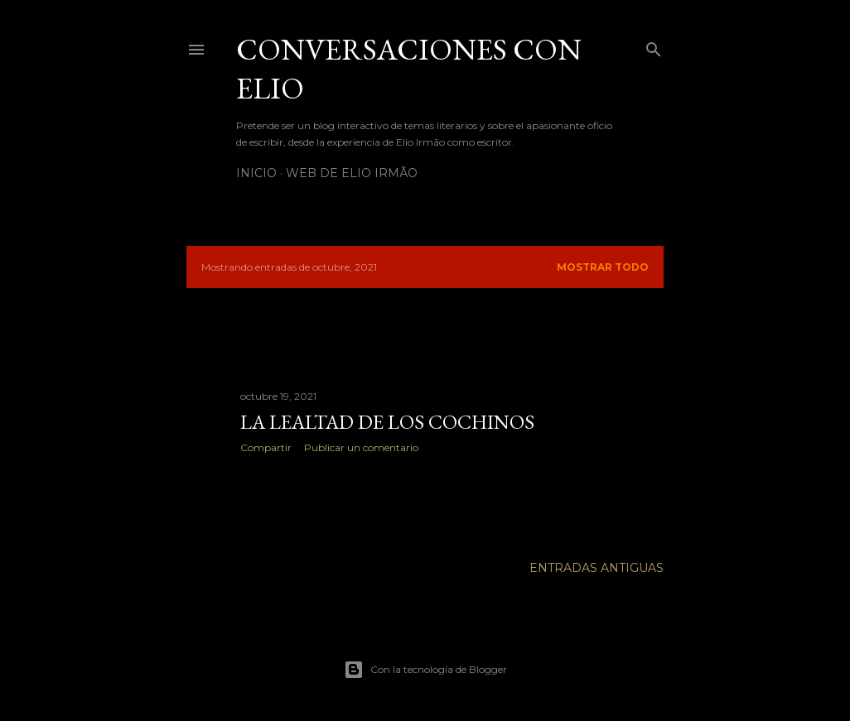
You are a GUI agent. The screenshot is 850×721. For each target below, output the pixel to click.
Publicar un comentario (361, 447)
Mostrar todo (603, 267)
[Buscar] (654, 46)
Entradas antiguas (596, 567)
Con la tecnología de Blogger (425, 670)
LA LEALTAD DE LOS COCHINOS (387, 422)
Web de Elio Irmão (352, 173)
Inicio (256, 173)
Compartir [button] (266, 447)
